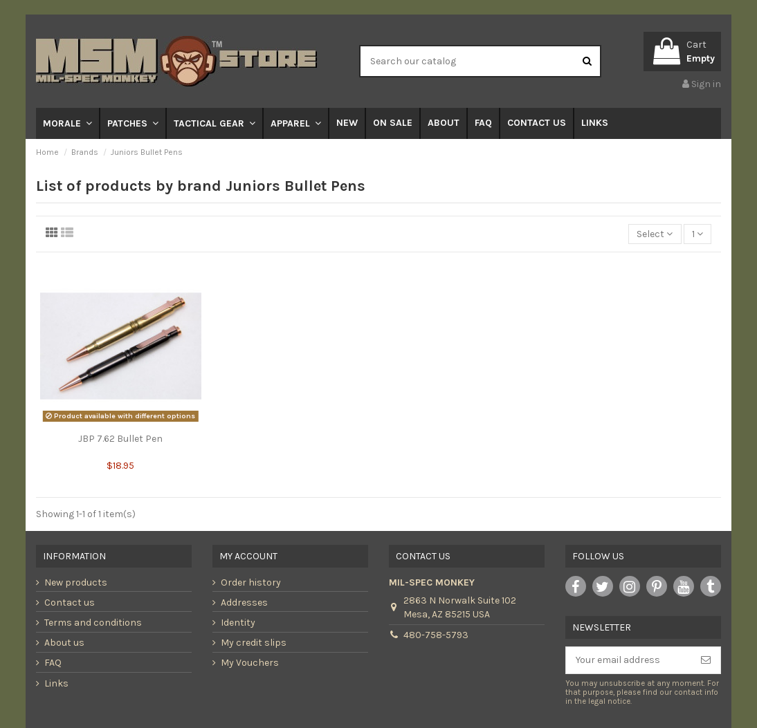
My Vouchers (250, 663)
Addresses (244, 602)
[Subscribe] (705, 660)
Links (56, 683)
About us (64, 642)
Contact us (69, 602)
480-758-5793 (435, 635)
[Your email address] (628, 660)
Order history (251, 582)
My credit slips (253, 642)
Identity (238, 622)
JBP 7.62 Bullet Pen (120, 439)
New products (75, 582)
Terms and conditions (93, 622)
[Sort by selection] (654, 234)
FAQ (53, 663)
